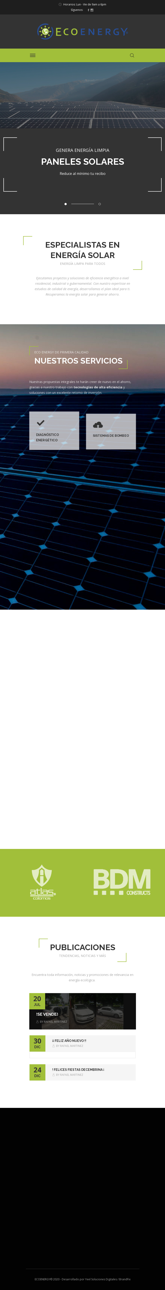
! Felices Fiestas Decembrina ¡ (78, 1069)
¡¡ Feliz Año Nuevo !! (69, 1041)
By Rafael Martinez (51, 1022)
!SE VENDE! (47, 1014)
